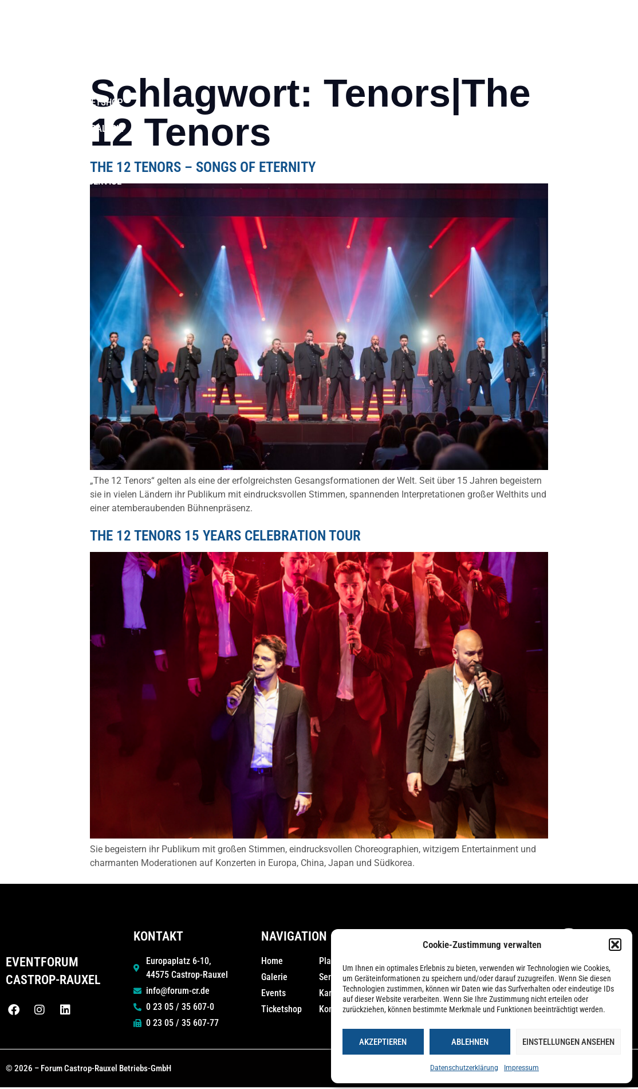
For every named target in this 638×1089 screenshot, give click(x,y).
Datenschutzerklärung (464, 1068)
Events (307, 23)
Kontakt (541, 49)
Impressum (521, 1068)
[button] (615, 944)
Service (609, 49)
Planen (477, 22)
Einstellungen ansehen (568, 1042)
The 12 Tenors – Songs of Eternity (203, 167)
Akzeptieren (383, 1042)
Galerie (605, 23)
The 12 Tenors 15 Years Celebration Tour (225, 535)
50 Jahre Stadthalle (388, 23)
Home (259, 23)
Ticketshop (544, 23)
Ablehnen (470, 1042)
